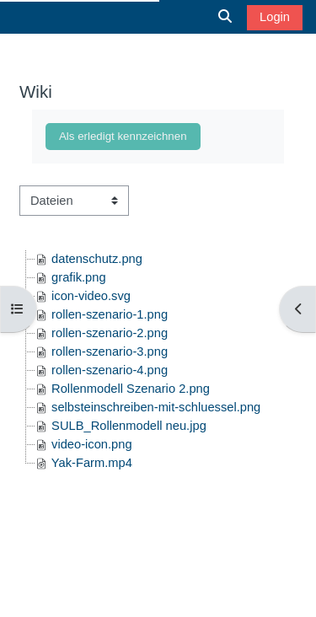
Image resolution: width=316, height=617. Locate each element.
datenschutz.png (96, 259)
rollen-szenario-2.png (109, 333)
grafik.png (78, 277)
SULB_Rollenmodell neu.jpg (128, 425)
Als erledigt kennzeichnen (123, 136)
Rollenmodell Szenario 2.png (130, 388)
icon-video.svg (91, 296)
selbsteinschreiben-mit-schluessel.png (155, 407)
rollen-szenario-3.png (109, 351)
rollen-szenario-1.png (109, 314)
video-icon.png (91, 444)
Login (275, 17)
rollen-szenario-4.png (109, 370)
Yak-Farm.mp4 (91, 462)
